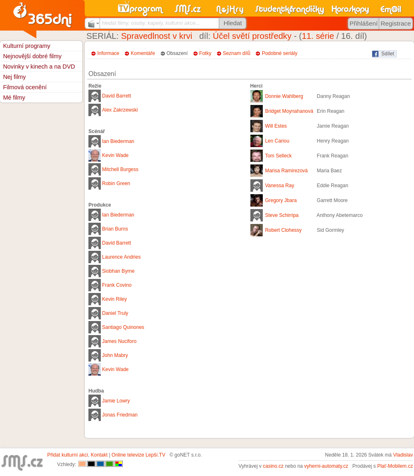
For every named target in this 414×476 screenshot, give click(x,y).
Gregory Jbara (281, 200)
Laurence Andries (121, 257)
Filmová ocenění (25, 87)
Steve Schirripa (281, 215)
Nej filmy (14, 77)
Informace (108, 53)
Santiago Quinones (123, 327)
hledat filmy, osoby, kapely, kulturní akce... (151, 23)
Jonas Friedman (120, 415)
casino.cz (273, 466)
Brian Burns (115, 229)
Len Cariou (277, 141)
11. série (318, 35)
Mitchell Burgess (120, 169)
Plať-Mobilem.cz (395, 466)
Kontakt (99, 455)
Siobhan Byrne (118, 271)
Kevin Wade (115, 155)
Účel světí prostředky (252, 35)
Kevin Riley (114, 299)
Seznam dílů (236, 53)
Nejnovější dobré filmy (32, 56)
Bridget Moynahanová (289, 111)
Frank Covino (116, 285)
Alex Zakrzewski (120, 110)
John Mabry (115, 355)
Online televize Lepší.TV (138, 455)
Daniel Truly (115, 313)
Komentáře (143, 53)
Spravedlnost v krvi (156, 35)
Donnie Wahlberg (284, 96)
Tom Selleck (278, 156)
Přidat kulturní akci (67, 455)
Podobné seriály (279, 53)
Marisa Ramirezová (286, 171)
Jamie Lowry (116, 401)
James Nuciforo (119, 341)
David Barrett (116, 96)
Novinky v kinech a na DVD (39, 66)
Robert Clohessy (283, 230)
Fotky (205, 53)
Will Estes (276, 126)
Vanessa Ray (279, 185)
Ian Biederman (118, 141)
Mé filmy (14, 97)
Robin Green (116, 183)
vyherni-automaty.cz (326, 466)
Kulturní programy (26, 46)
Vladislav (403, 455)
